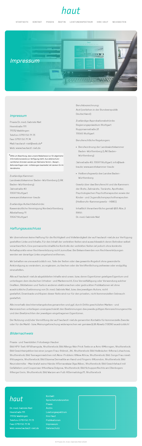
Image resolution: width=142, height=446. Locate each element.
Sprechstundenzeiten (57, 400)
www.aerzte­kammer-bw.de (25, 197)
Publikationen (53, 420)
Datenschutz (53, 428)
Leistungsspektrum (81, 22)
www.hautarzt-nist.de (28, 148)
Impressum (52, 424)
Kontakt (37, 22)
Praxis (50, 22)
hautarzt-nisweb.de (28, 143)
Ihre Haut (102, 22)
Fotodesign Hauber (48, 342)
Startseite (22, 22)
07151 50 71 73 (27, 135)
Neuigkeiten (119, 22)
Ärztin (62, 22)
